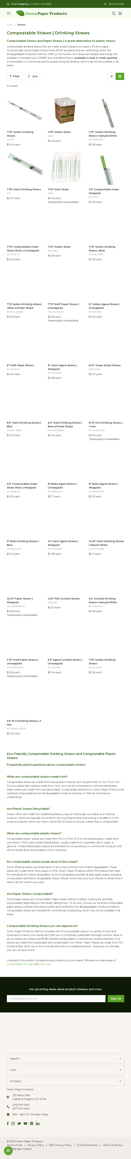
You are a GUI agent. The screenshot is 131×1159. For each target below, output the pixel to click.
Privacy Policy (35, 1145)
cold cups (45, 964)
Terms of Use (15, 1145)
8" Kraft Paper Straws (20, 365)
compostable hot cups (20, 964)
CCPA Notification (87, 1145)
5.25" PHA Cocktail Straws (64, 598)
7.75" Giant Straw (58, 189)
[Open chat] (8, 1150)
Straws (21, 24)
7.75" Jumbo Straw (59, 132)
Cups (9, 24)
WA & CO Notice (113, 1145)
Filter (15, 76)
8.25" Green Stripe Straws (105, 365)
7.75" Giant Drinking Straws (24, 189)
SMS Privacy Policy (60, 1145)
